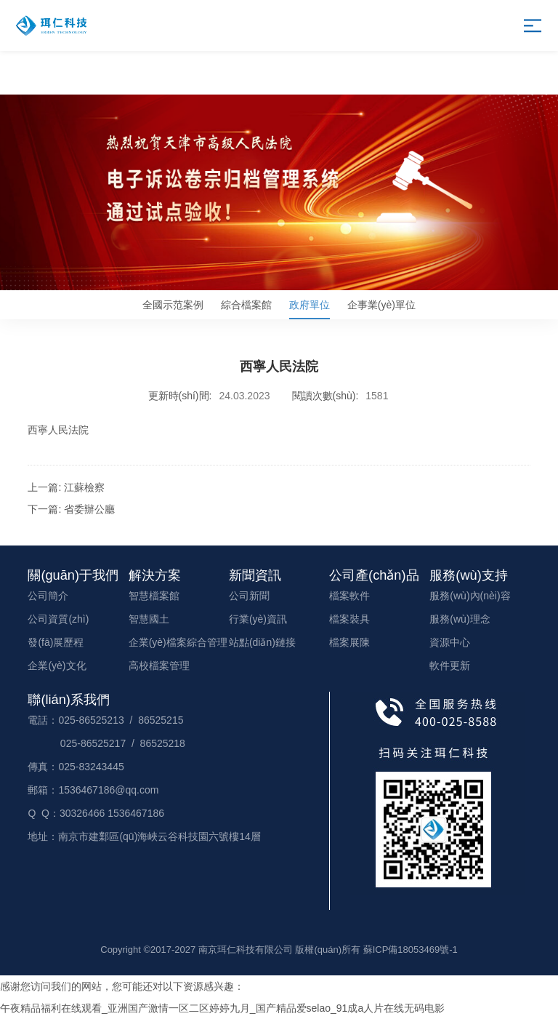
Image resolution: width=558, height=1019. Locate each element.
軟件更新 (449, 665)
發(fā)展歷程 (56, 642)
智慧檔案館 (154, 596)
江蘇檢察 (84, 487)
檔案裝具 (349, 619)
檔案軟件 (349, 596)
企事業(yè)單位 (381, 305)
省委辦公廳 (89, 509)
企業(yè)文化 (57, 665)
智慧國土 (149, 619)
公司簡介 (48, 596)
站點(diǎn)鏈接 (262, 642)
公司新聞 (249, 596)
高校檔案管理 (159, 665)
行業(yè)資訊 (258, 619)
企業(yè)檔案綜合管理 (178, 642)
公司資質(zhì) (58, 619)
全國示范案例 (172, 305)
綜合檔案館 (246, 305)
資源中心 (449, 642)
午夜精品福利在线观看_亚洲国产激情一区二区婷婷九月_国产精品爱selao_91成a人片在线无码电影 (222, 1008)
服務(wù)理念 (459, 619)
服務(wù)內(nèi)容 (469, 596)
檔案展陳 (349, 642)
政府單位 (309, 309)
